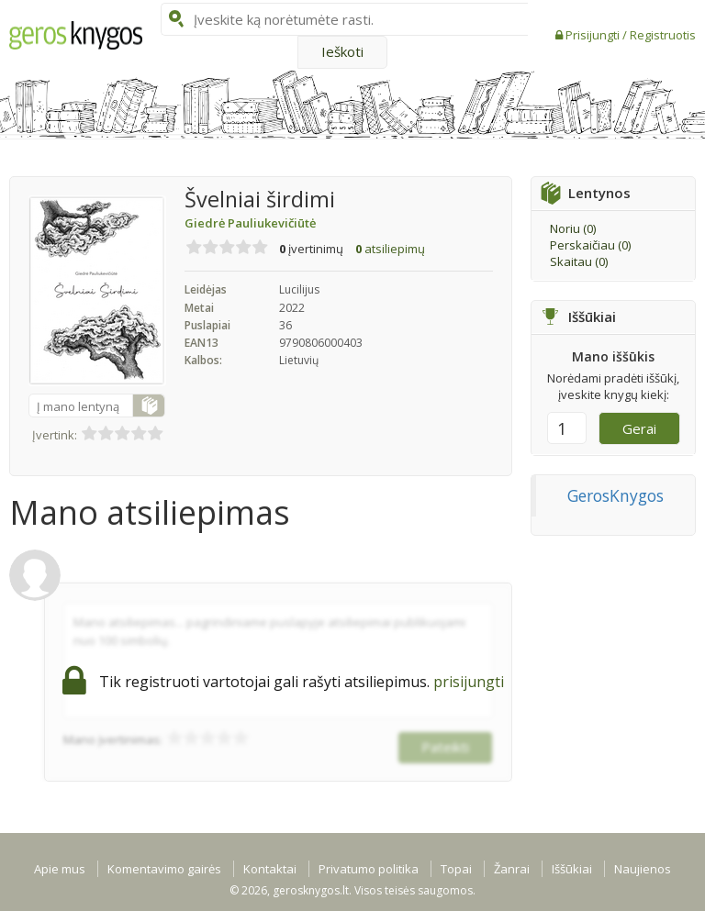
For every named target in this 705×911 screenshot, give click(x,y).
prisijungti (468, 682)
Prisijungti (593, 35)
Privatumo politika (369, 869)
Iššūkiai (572, 869)
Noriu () (573, 228)
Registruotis (663, 35)
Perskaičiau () (590, 245)
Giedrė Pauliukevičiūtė (250, 223)
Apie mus (59, 869)
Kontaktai (270, 869)
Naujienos (642, 869)
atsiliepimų (390, 248)
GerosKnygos (615, 495)
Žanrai (512, 869)
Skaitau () (579, 261)
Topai (456, 869)
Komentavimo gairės (164, 869)
